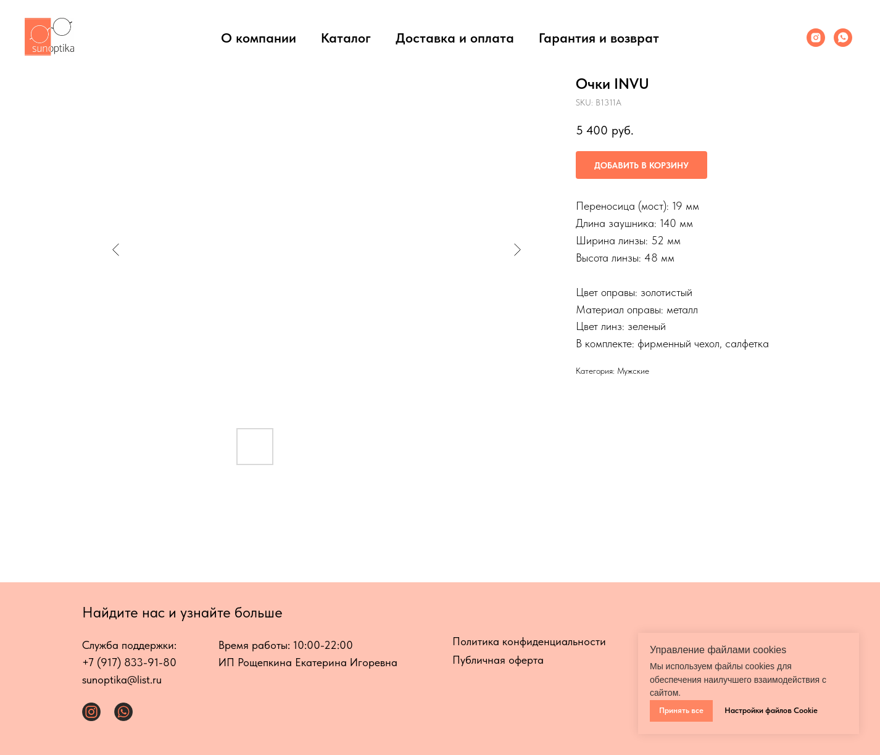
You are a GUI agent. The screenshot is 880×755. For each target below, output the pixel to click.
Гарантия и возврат (599, 38)
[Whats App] (843, 37)
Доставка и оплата (455, 38)
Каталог (346, 38)
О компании (258, 38)
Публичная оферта (498, 659)
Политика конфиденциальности (529, 641)
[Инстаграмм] (816, 37)
